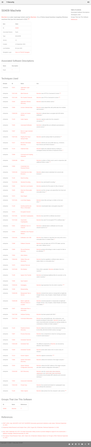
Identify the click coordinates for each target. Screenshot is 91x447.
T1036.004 (14, 293)
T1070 (13, 265)
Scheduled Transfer (26, 349)
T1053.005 (14, 343)
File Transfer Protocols (26, 97)
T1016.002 (14, 371)
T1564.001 (14, 259)
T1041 (13, 225)
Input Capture (24, 281)
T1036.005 (14, 301)
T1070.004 (14, 269)
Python (22, 160)
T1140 (13, 206)
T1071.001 (14, 93)
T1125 (13, 391)
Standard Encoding (25, 182)
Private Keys (24, 385)
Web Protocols (24, 93)
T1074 (13, 196)
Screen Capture (25, 355)
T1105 (13, 275)
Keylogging (23, 285)
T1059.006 (14, 160)
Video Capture (24, 391)
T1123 (13, 119)
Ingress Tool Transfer (26, 275)
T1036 (13, 289)
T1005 (13, 186)
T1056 (13, 281)
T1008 (13, 243)
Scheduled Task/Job (26, 339)
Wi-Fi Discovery (25, 371)
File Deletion (24, 269)
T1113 (13, 355)
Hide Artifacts (24, 255)
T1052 (13, 231)
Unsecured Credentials (26, 381)
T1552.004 (14, 385)
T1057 (13, 334)
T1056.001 (14, 285)
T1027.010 (14, 318)
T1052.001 (14, 237)
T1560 (13, 107)
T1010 (13, 101)
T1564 (13, 255)
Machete (4, 17)
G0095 (4, 408)
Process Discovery (25, 334)
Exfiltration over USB (26, 237)
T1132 (13, 178)
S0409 (17, 28)
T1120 (13, 328)
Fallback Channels (25, 243)
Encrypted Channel (25, 212)
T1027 (13, 308)
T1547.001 (14, 136)
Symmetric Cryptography (27, 216)
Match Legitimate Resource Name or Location (25, 302)
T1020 (13, 125)
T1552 (13, 381)
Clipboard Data (24, 148)
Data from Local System (27, 186)
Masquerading (24, 289)
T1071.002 (14, 97)
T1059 (13, 154)
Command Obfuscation (26, 318)
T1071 (13, 87)
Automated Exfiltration (26, 125)
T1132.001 (14, 182)
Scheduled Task (25, 343)
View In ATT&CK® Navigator (22, 52)
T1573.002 (14, 220)
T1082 (13, 359)
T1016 (13, 365)
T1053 (13, 339)
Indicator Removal (25, 265)
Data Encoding (24, 178)
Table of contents (76, 10)
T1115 (13, 148)
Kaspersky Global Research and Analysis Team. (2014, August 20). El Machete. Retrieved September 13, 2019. (31, 427)
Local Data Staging (25, 200)
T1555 (13, 166)
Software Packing (25, 314)
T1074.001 (14, 200)
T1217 (13, 142)
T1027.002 (14, 314)
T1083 (13, 249)
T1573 (13, 212)
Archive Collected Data (26, 107)
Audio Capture (24, 119)
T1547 (13, 131)
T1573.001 (14, 216)
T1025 (13, 190)
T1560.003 (14, 113)
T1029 (13, 349)
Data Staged (24, 196)
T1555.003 (14, 172)
